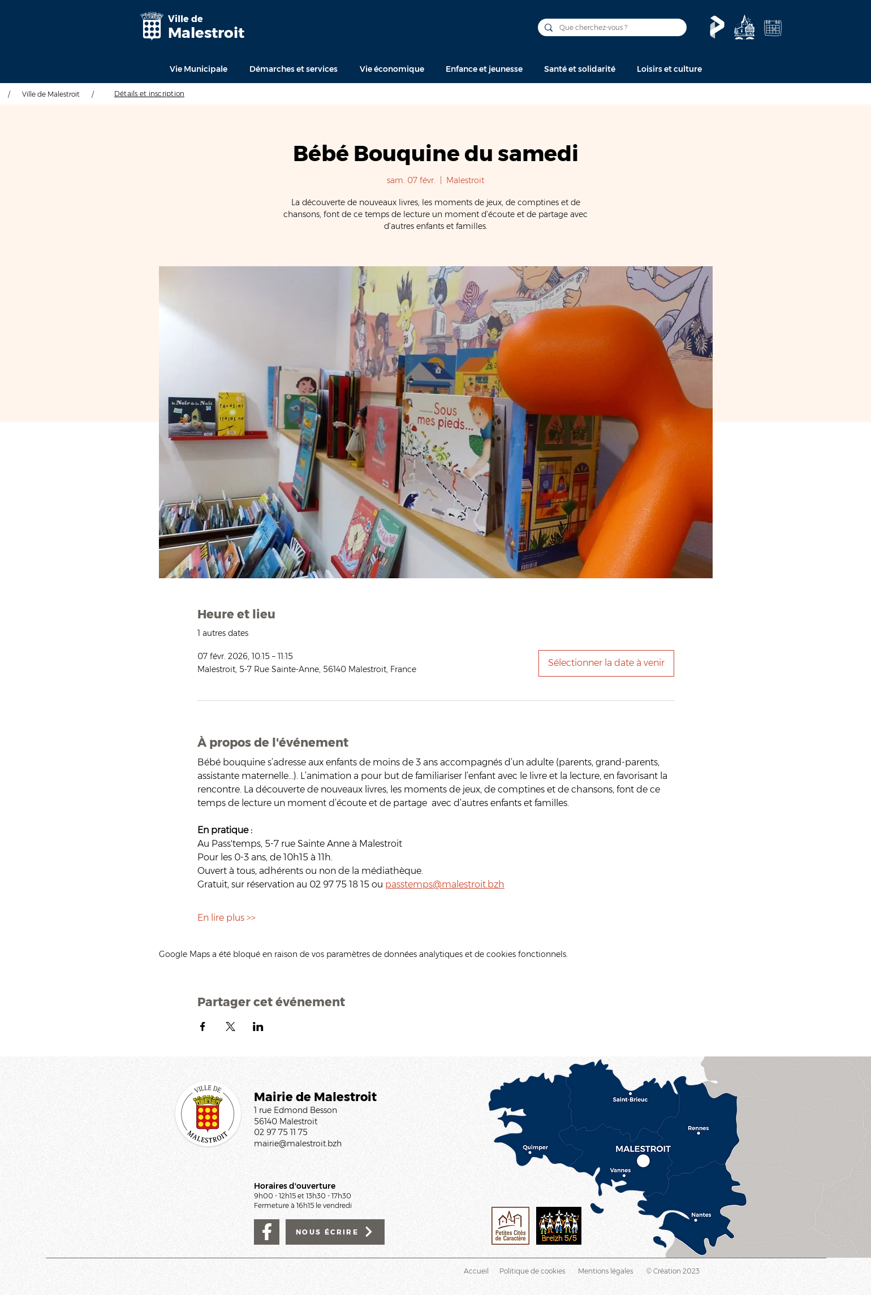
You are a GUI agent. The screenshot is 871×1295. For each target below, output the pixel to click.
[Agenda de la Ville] (772, 27)
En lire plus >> (226, 917)
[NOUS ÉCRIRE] (335, 1232)
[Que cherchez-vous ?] (611, 27)
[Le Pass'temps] (717, 27)
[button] (198, 69)
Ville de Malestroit (51, 94)
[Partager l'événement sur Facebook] (202, 1026)
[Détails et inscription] (149, 93)
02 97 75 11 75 (281, 1132)
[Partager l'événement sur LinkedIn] (258, 1026)
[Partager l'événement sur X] (230, 1026)
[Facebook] (266, 1232)
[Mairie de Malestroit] (151, 26)
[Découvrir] (744, 27)
